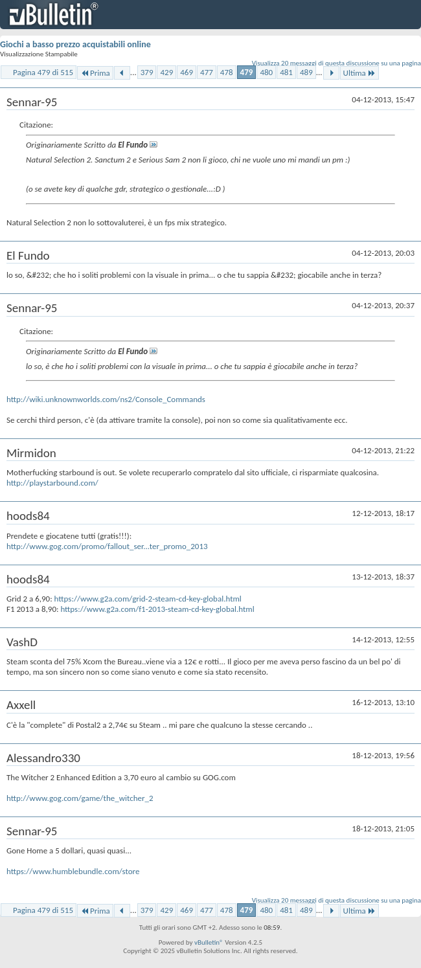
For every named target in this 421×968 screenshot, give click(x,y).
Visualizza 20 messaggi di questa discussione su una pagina (336, 63)
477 (206, 72)
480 (266, 72)
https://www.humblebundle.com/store (72, 871)
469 (186, 72)
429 (166, 72)
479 (246, 72)
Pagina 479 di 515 (43, 72)
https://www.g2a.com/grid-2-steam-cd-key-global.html (148, 598)
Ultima (359, 73)
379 (147, 72)
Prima (95, 73)
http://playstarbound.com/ (52, 483)
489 (306, 72)
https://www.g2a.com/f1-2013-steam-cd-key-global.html (157, 609)
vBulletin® (208, 942)
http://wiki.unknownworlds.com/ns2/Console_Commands (105, 399)
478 (226, 72)
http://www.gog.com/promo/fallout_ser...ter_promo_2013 (107, 546)
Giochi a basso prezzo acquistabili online (75, 44)
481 (286, 72)
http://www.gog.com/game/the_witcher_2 (80, 798)
